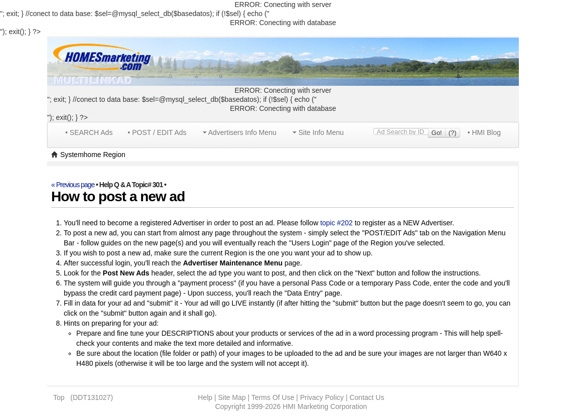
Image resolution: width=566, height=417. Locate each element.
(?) (453, 132)
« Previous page (72, 185)
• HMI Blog (484, 132)
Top (59, 397)
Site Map (231, 397)
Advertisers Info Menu (239, 132)
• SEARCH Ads (88, 132)
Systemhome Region (92, 155)
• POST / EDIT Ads (156, 132)
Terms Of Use (273, 397)
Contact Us (366, 397)
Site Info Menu (318, 132)
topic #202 (336, 223)
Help (205, 397)
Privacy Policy (322, 397)
